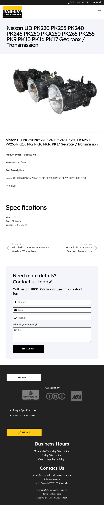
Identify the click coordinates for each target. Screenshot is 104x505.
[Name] (52, 302)
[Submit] (28, 348)
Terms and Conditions (52, 494)
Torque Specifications (24, 410)
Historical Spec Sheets (25, 415)
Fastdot (63, 497)
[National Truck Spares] (12, 12)
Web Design (42, 497)
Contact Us (52, 468)
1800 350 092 (40, 289)
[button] (99, 12)
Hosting (54, 497)
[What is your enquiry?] (52, 334)
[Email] (52, 310)
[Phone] (52, 317)
